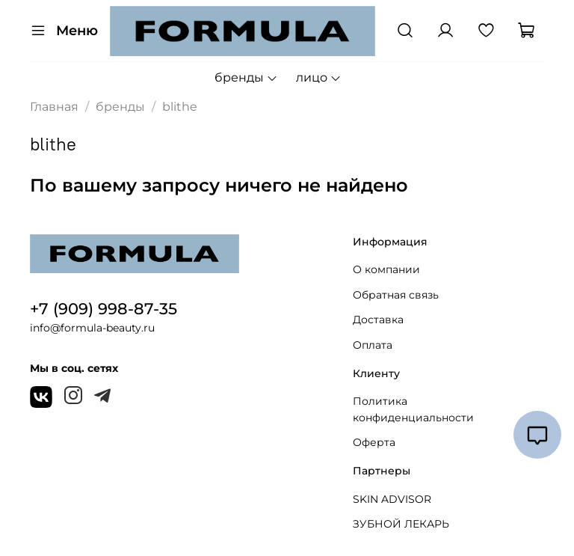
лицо (319, 77)
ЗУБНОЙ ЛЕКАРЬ (401, 524)
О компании (386, 269)
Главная (54, 107)
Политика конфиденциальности (413, 409)
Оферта (374, 442)
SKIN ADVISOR (392, 499)
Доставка (378, 319)
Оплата (372, 345)
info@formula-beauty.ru (92, 327)
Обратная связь (396, 295)
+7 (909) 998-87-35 (103, 308)
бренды (246, 77)
